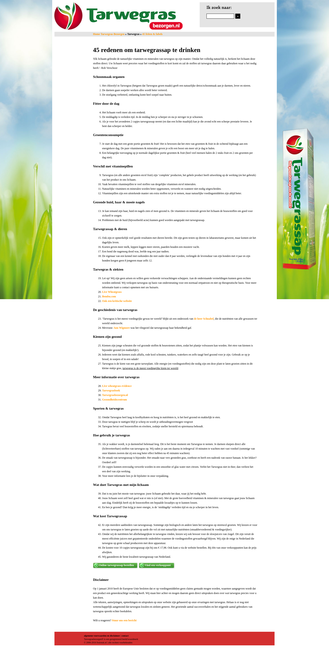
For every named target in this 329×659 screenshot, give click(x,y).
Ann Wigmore (121, 327)
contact (125, 635)
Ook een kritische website (117, 301)
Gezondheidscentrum (114, 399)
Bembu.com (109, 296)
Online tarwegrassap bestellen (116, 565)
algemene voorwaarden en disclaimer (102, 635)
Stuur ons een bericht (124, 620)
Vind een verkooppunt (158, 565)
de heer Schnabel (204, 318)
